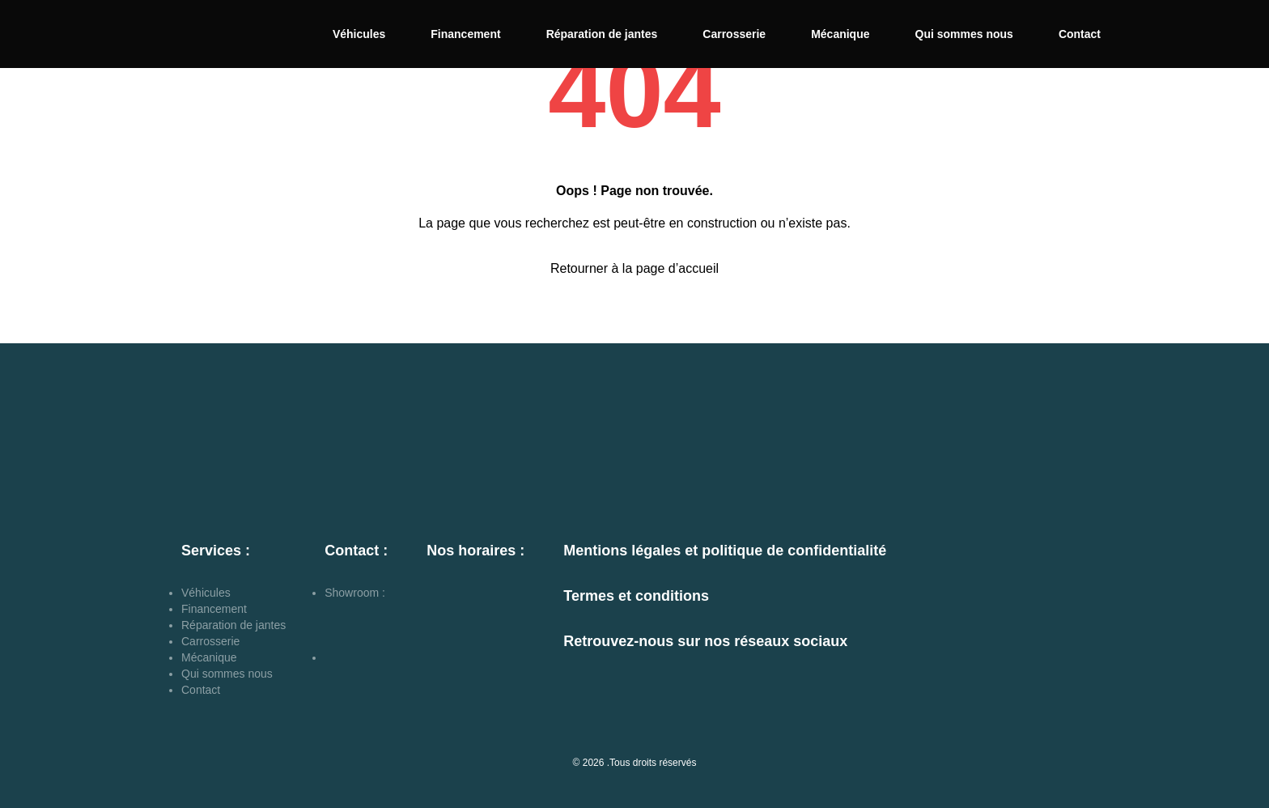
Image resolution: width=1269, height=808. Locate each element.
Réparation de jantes (602, 34)
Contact (1080, 34)
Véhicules (359, 34)
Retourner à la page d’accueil (634, 268)
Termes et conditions (636, 596)
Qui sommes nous (964, 34)
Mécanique (840, 34)
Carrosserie (734, 34)
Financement (465, 34)
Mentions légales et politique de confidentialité (724, 550)
